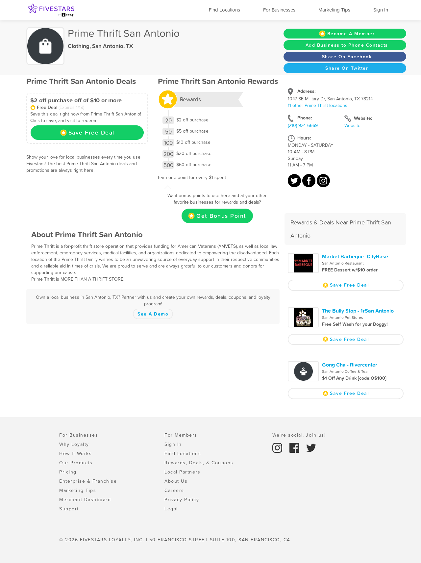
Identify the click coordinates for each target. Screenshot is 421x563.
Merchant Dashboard (85, 499)
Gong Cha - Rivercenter (349, 365)
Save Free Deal (87, 132)
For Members (180, 435)
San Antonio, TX (112, 46)
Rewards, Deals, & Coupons (199, 462)
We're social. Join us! (299, 435)
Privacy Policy (181, 499)
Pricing (68, 472)
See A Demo (152, 314)
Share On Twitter (346, 68)
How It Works (75, 453)
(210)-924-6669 (303, 125)
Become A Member (347, 33)
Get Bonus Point (217, 216)
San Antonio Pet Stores (342, 317)
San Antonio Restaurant (343, 263)
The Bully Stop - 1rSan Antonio (358, 311)
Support (69, 508)
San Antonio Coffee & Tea (344, 371)
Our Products (75, 462)
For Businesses (279, 9)
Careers (174, 490)
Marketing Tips (334, 9)
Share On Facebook (347, 56)
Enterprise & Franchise (88, 481)
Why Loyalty (74, 444)
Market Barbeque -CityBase (355, 256)
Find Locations (224, 9)
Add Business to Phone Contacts (347, 45)
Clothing (78, 46)
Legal (171, 508)
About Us (175, 481)
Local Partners (182, 472)
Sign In (380, 9)
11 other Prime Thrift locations (317, 105)
